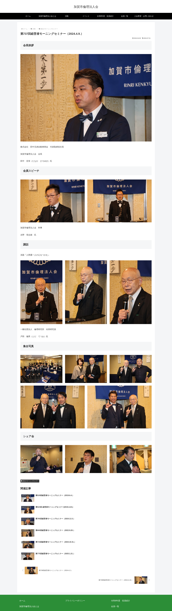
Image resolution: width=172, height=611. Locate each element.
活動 (113, 577)
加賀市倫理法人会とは (29, 571)
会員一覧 (115, 571)
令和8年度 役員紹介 (120, 566)
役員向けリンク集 (119, 594)
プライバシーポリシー (75, 566)
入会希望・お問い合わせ (30, 577)
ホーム (22, 566)
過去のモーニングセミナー (30, 481)
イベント (117, 589)
